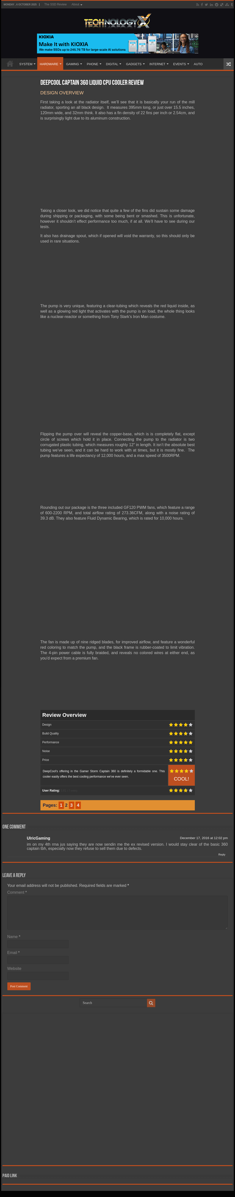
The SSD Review (55, 4)
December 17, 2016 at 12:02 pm (204, 838)
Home (10, 63)
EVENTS (179, 64)
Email (13, 953)
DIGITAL (112, 64)
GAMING (72, 64)
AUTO (198, 64)
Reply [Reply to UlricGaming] (221, 854)
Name (13, 937)
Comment (17, 892)
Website (14, 968)
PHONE (92, 64)
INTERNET (157, 64)
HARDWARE (49, 64)
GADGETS (134, 64)
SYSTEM (25, 64)
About (75, 4)
